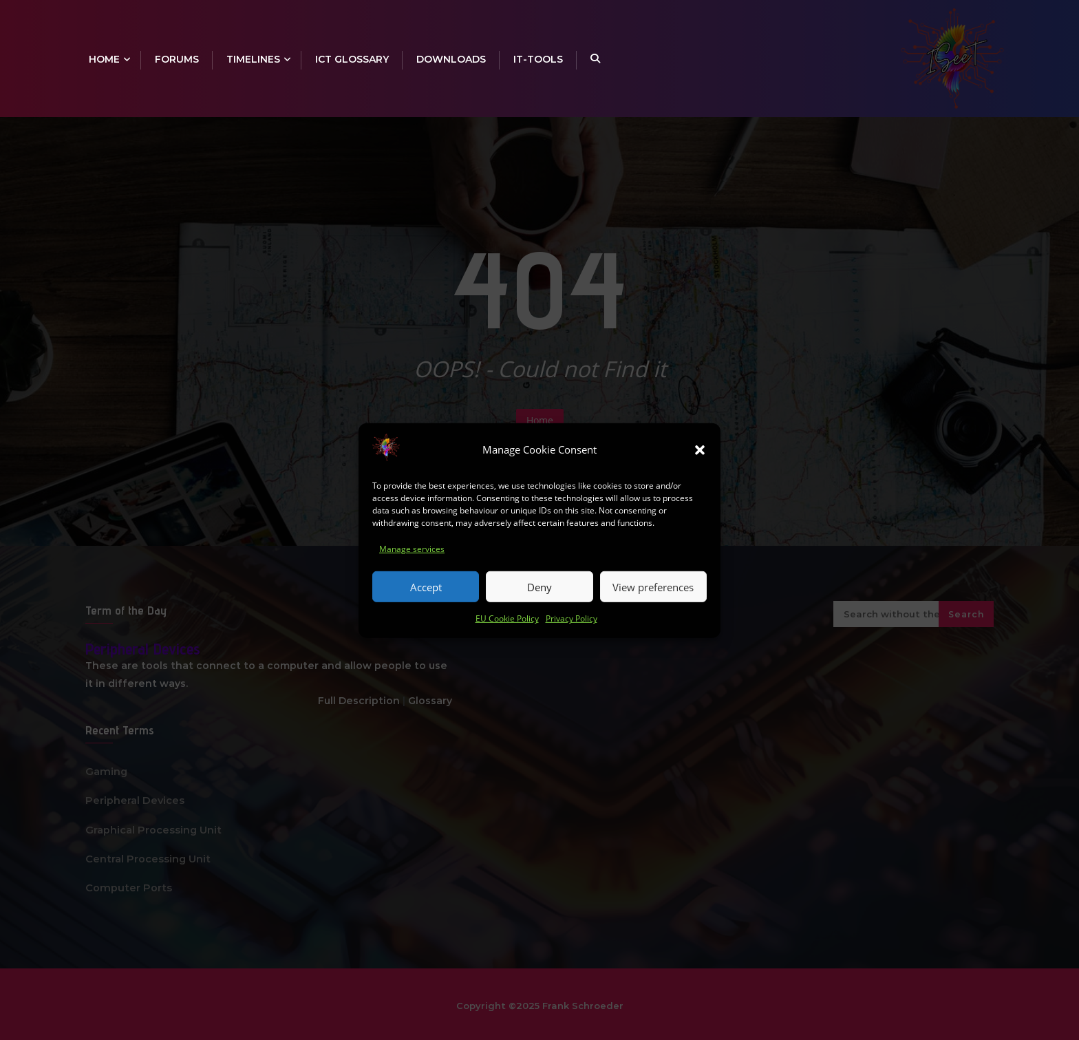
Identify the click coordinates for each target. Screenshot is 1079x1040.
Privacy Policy (571, 629)
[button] (700, 461)
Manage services (412, 560)
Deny (539, 598)
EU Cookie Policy (507, 629)
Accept (426, 598)
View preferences (653, 598)
